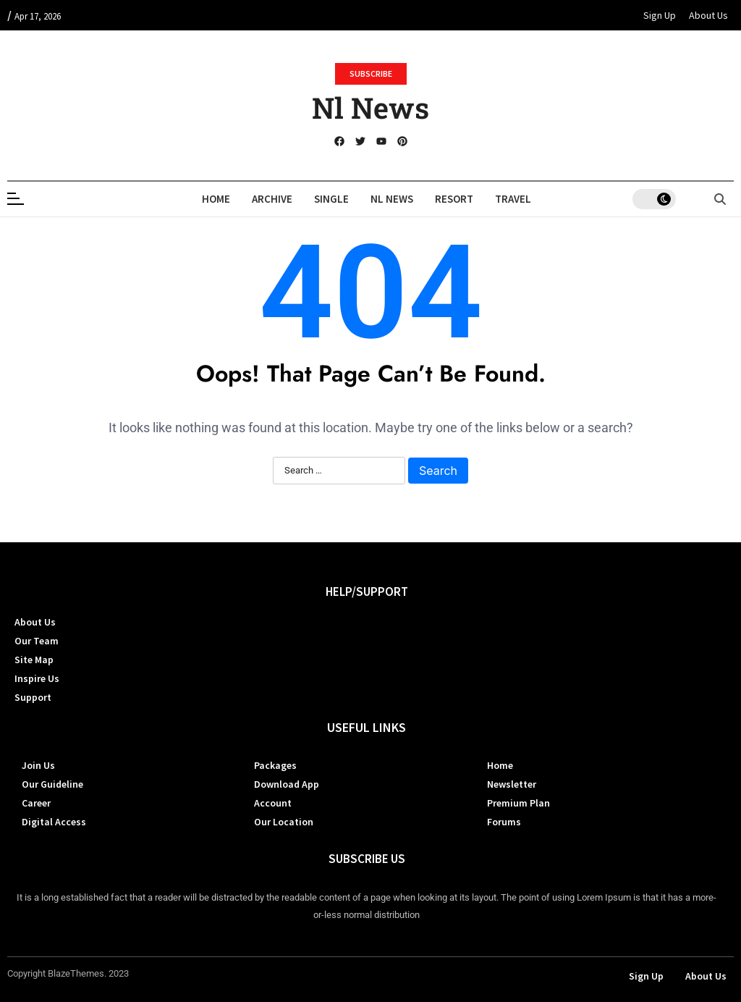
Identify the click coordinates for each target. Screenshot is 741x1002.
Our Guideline (52, 784)
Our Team (36, 640)
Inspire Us (36, 678)
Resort (454, 199)
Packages (275, 765)
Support (32, 697)
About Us (708, 15)
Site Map (34, 659)
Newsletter (511, 784)
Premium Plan (518, 802)
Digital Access (54, 821)
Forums (504, 821)
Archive (272, 199)
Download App (286, 784)
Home (216, 199)
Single (331, 199)
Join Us (38, 765)
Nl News (370, 107)
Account (273, 802)
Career (36, 802)
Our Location (283, 821)
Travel (513, 199)
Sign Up (659, 15)
